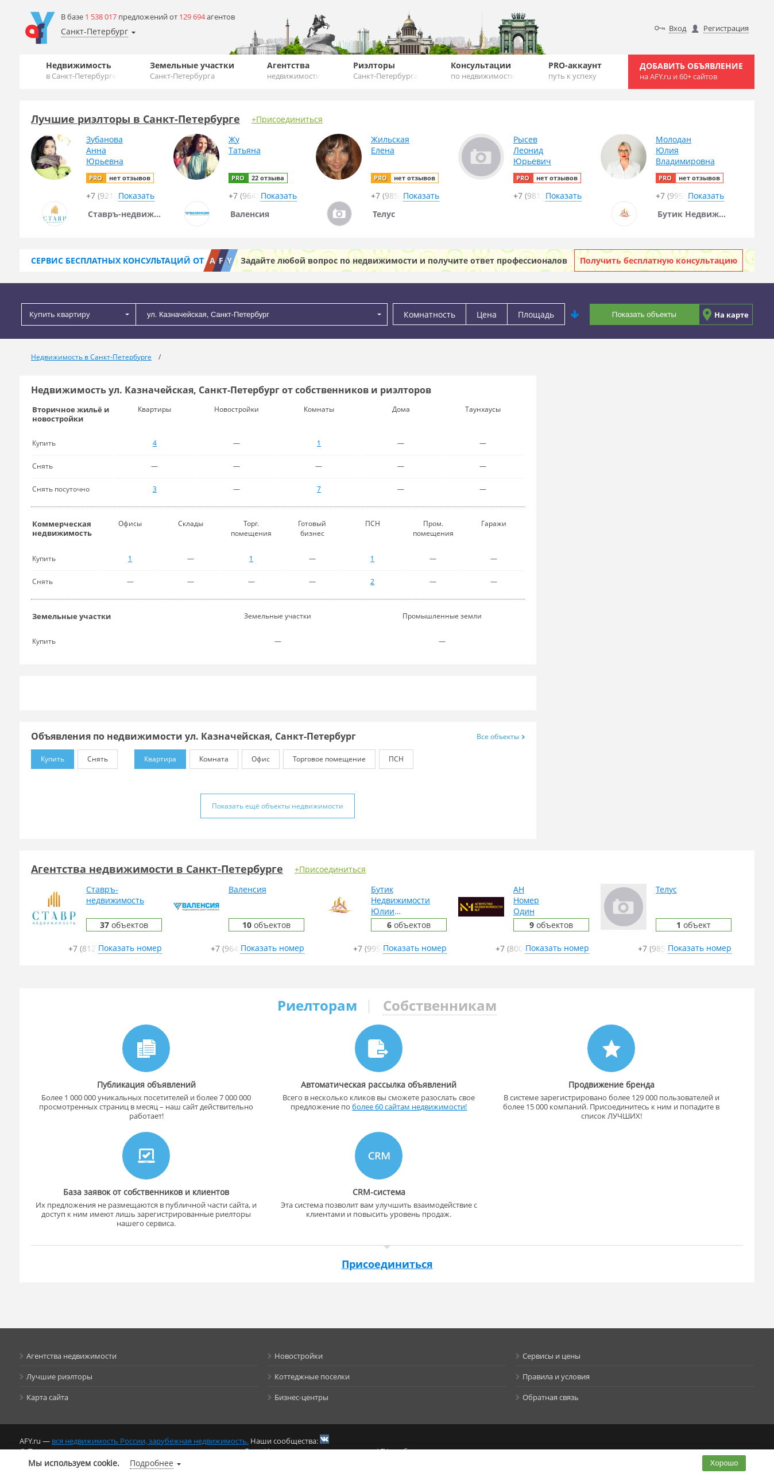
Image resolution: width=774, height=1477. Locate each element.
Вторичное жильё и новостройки (70, 414)
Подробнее (151, 1462)
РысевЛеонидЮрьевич (532, 150)
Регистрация (726, 28)
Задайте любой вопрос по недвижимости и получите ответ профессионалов (404, 260)
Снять (93, 756)
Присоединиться (387, 1264)
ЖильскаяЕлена (390, 145)
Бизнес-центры (301, 1397)
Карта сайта (47, 1397)
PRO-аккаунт (575, 70)
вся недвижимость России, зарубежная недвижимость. (150, 1441)
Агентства (293, 70)
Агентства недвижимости (71, 1356)
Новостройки (298, 1356)
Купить (47, 756)
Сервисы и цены (551, 1356)
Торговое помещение (324, 756)
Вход (677, 28)
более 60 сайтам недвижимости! (409, 1106)
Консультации (483, 70)
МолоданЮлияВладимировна (685, 150)
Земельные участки (192, 70)
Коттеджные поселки (312, 1376)
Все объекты (501, 736)
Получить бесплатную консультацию (658, 260)
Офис (256, 756)
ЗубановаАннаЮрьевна (104, 150)
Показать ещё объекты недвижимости (277, 806)
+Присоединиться (287, 119)
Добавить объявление (691, 71)
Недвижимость (81, 70)
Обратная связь (551, 1397)
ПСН (391, 756)
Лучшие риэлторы (59, 1376)
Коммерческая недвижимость (62, 528)
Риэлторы (385, 70)
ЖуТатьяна (245, 145)
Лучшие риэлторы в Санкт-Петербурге (135, 119)
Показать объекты (644, 314)
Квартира (155, 756)
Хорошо (724, 1463)
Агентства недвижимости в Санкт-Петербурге (157, 869)
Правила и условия (556, 1376)
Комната (209, 756)
